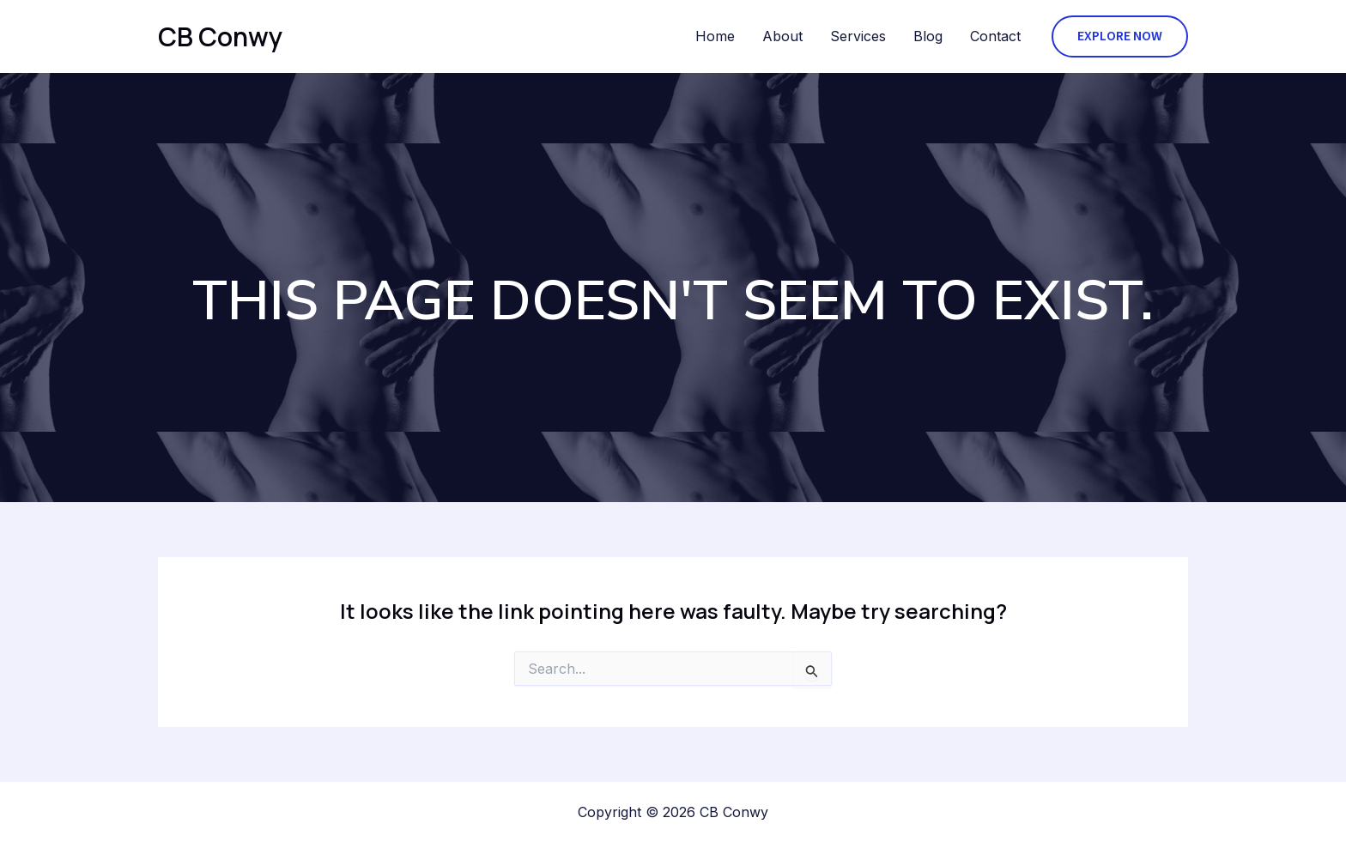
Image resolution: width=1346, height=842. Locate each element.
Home (715, 36)
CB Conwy (220, 36)
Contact (995, 36)
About (782, 36)
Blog (928, 36)
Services (858, 36)
